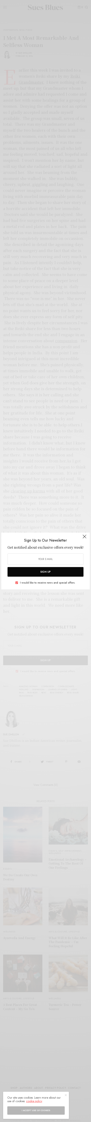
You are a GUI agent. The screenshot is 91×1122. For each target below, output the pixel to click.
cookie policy (34, 1101)
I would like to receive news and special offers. (47, 582)
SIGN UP (45, 572)
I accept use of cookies (36, 1110)
